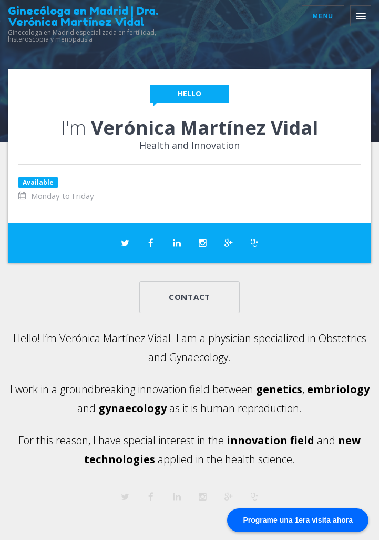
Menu (323, 16)
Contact (189, 297)
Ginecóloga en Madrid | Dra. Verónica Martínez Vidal (83, 16)
